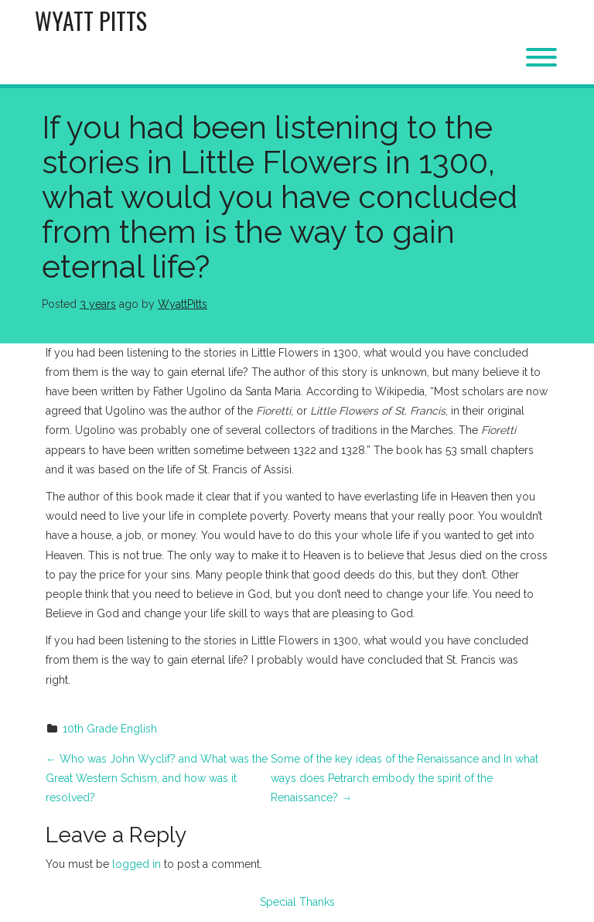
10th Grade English (110, 728)
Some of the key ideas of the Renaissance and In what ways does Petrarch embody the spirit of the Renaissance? (404, 778)
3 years (98, 304)
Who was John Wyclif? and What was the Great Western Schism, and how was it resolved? (157, 778)
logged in (136, 864)
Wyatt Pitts (91, 20)
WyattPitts (182, 304)
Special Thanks (297, 902)
